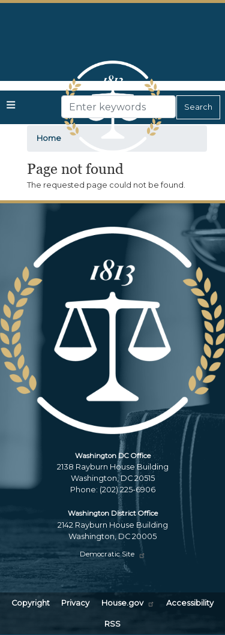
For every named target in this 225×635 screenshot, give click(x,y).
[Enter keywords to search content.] (118, 106)
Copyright (30, 602)
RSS (112, 623)
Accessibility (190, 602)
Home (49, 138)
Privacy (75, 602)
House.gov (128, 603)
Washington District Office (113, 513)
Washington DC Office (113, 456)
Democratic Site (113, 554)
